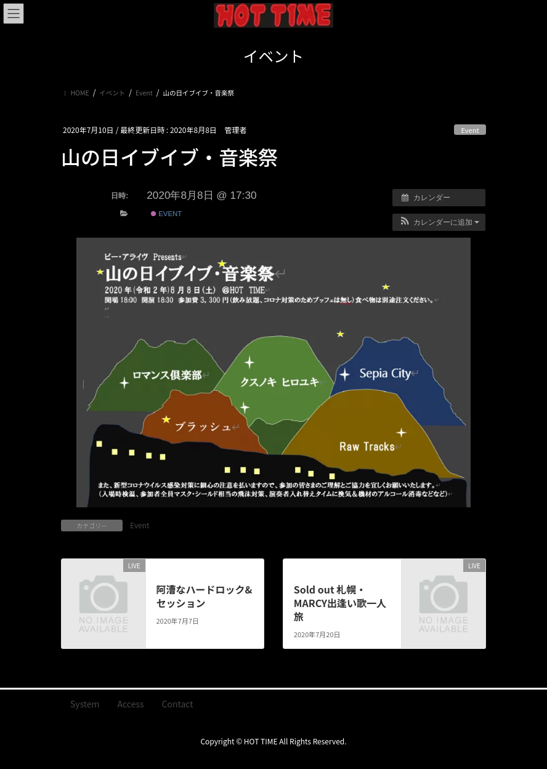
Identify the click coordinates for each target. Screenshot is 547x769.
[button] (438, 222)
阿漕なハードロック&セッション (204, 596)
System (85, 704)
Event (470, 130)
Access (131, 704)
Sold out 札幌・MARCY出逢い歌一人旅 (340, 603)
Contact (177, 704)
